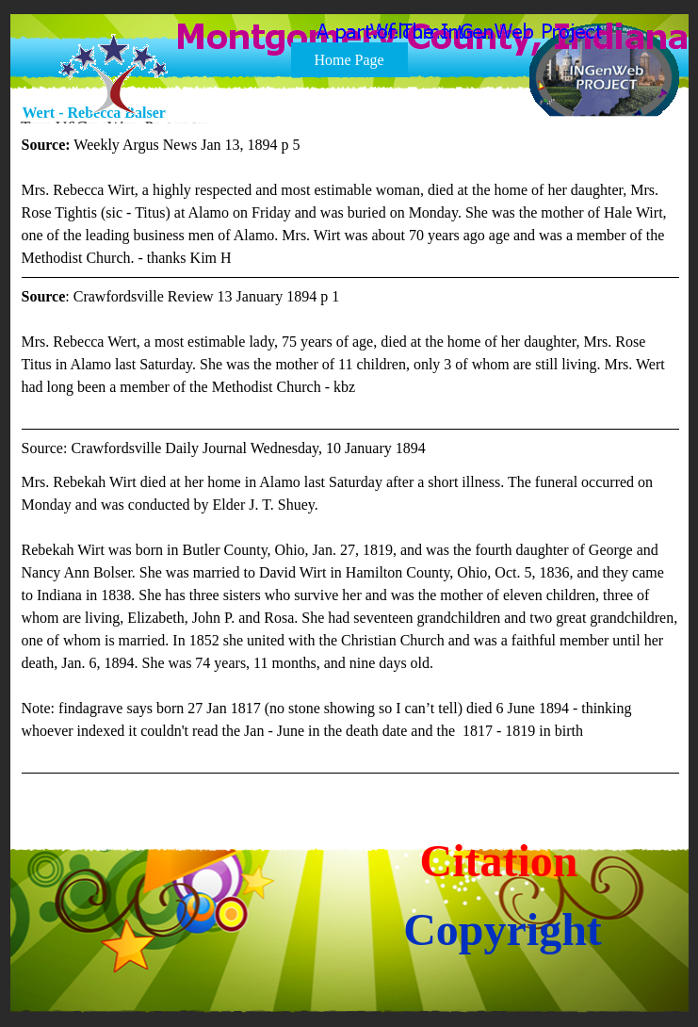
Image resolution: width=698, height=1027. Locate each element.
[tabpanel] (350, 454)
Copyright (502, 929)
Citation (499, 861)
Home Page (348, 60)
